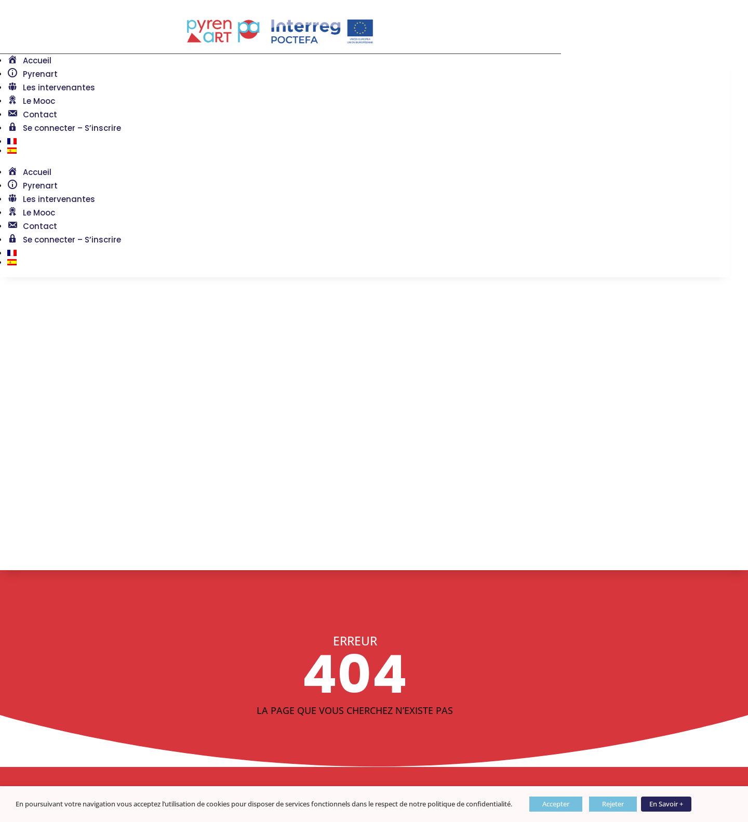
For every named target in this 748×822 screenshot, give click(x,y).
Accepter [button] (555, 803)
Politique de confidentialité (65, 769)
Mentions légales (44, 738)
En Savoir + (666, 803)
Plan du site (33, 754)
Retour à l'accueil (76, 548)
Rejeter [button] (613, 803)
